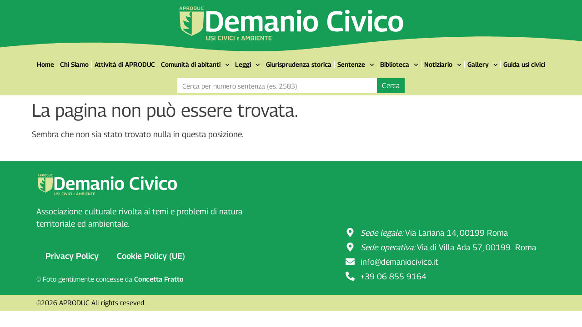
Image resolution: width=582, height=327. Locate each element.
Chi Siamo (74, 64)
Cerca (391, 85)
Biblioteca (399, 65)
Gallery (482, 65)
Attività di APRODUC (125, 64)
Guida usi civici (524, 64)
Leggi (247, 65)
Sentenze (355, 65)
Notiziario (443, 65)
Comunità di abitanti (195, 65)
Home (45, 64)
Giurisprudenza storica (298, 64)
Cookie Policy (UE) (151, 256)
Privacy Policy (72, 256)
